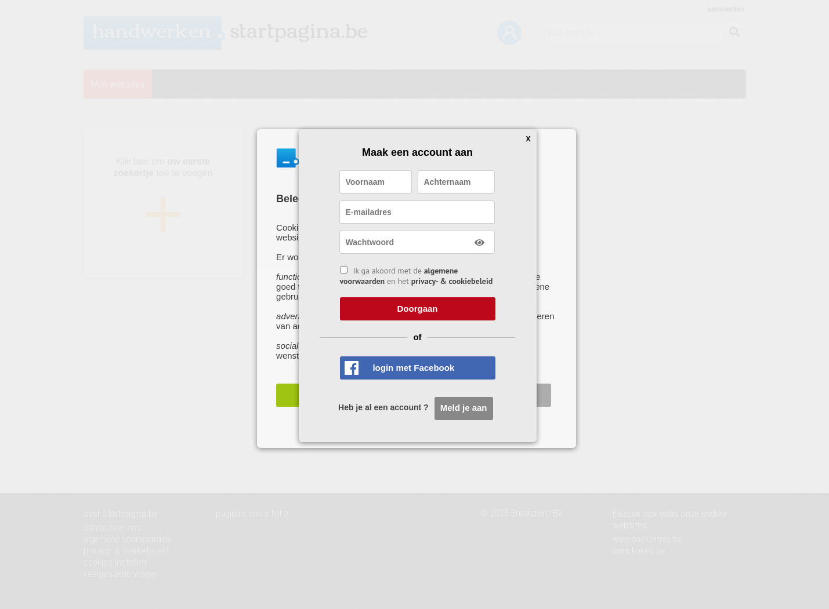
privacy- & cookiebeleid (452, 281)
